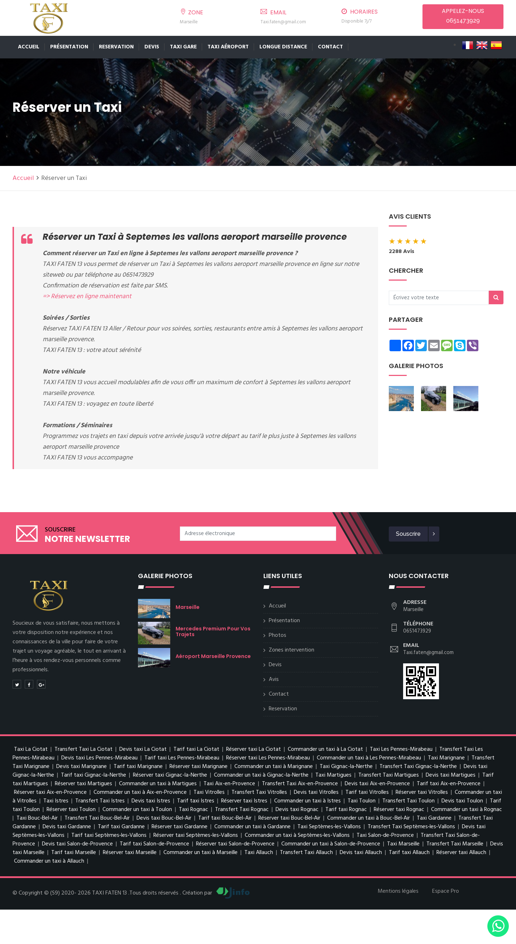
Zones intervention (291, 650)
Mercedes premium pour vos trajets (213, 631)
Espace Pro (445, 891)
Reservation (116, 47)
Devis (151, 47)
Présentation (69, 47)
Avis (274, 679)
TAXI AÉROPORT (228, 47)
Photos (277, 635)
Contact (330, 47)
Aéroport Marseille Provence (213, 656)
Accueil (28, 47)
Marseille (188, 607)
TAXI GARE (183, 47)
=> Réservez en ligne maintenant (87, 296)
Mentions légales (398, 891)
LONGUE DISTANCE (283, 47)
